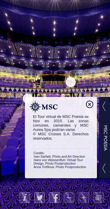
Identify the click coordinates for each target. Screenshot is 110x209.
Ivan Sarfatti (42, 156)
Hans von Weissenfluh (49, 160)
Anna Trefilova (44, 167)
